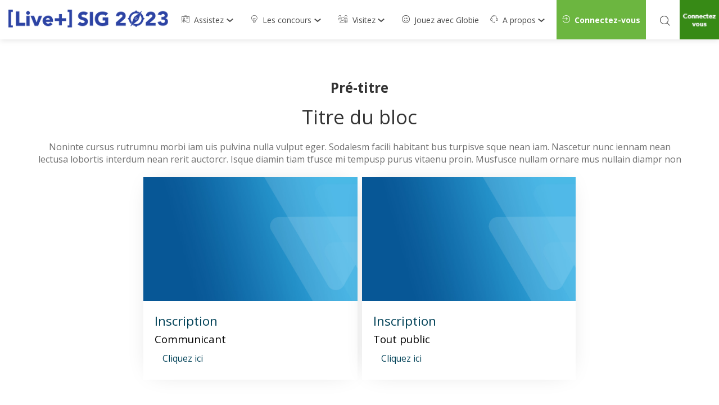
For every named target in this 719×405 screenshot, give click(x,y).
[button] (601, 19)
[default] (440, 19)
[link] (210, 19)
